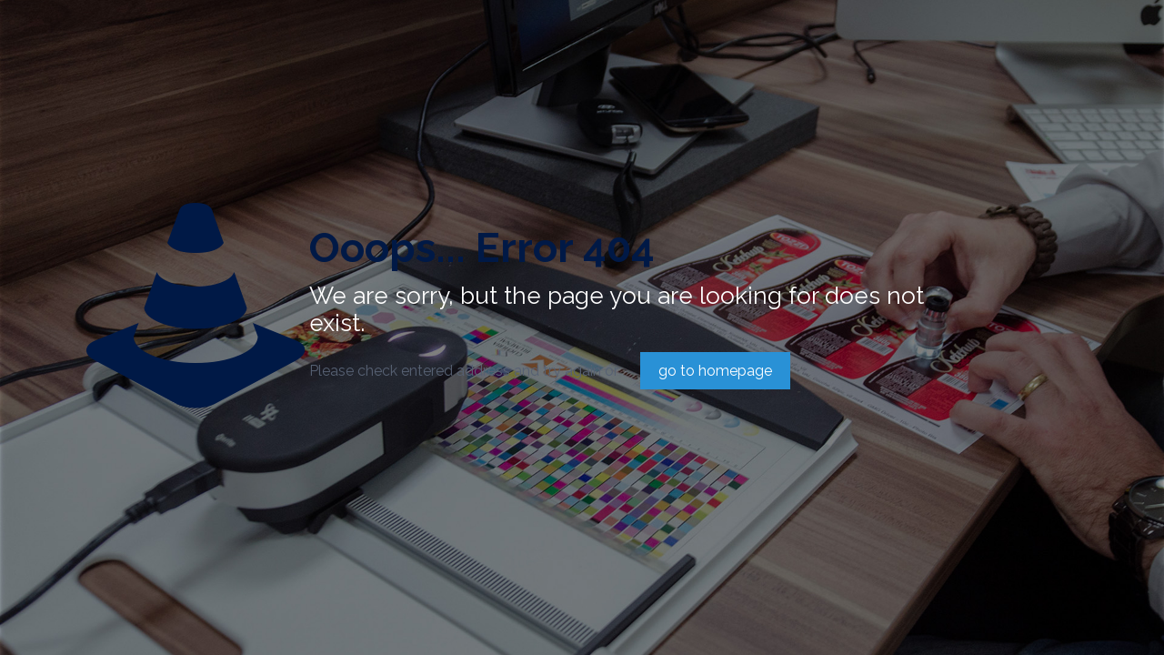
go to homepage (715, 370)
